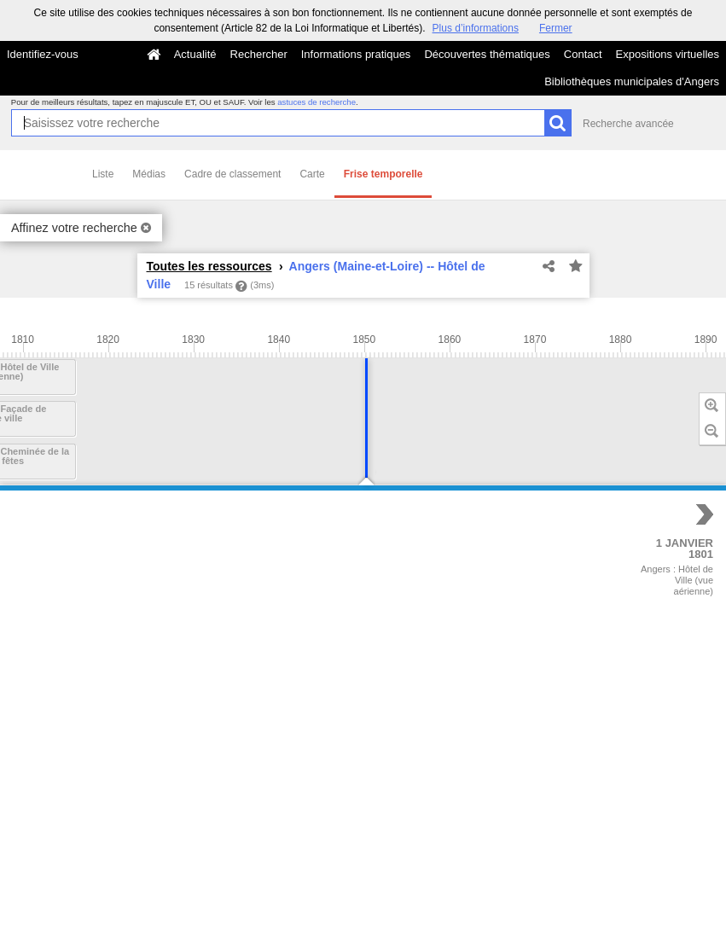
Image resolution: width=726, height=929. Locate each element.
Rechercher (258, 54)
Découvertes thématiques (486, 54)
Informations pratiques (356, 54)
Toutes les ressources (209, 266)
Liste (102, 174)
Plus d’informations (476, 28)
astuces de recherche (316, 102)
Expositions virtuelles (667, 54)
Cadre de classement (232, 174)
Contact (583, 54)
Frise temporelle (383, 174)
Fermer (555, 28)
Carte (311, 174)
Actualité (195, 54)
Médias (149, 174)
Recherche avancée (628, 124)
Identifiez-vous (42, 54)
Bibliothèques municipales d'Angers (631, 81)
